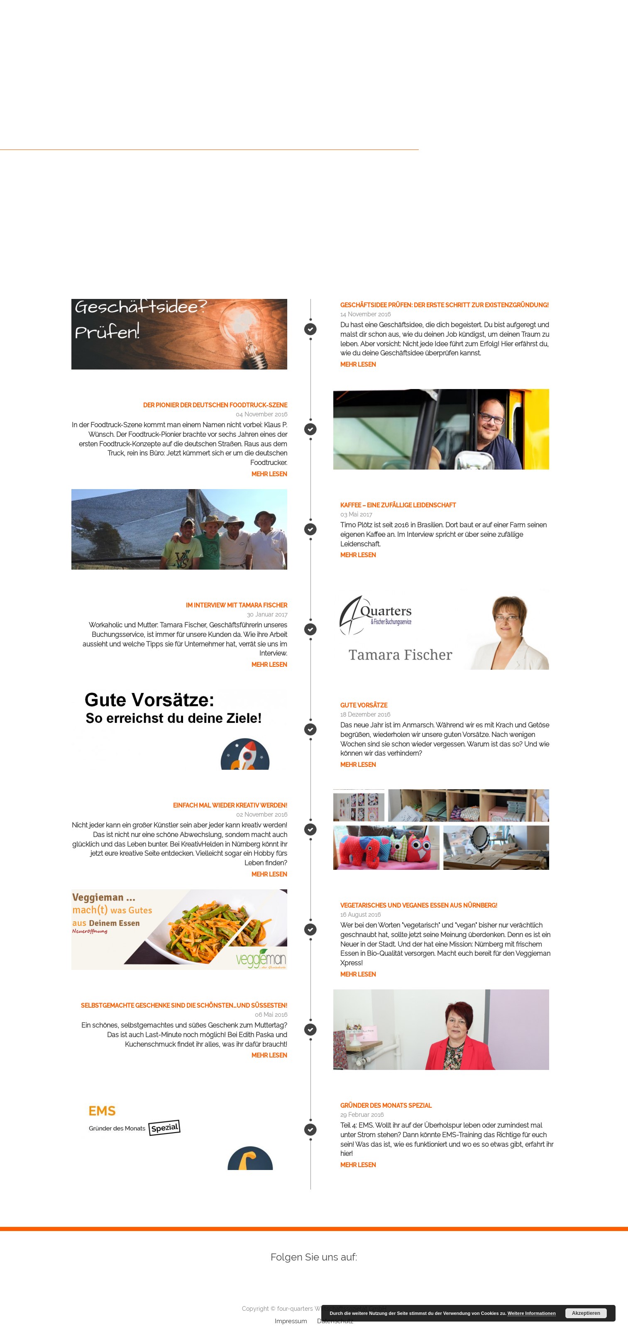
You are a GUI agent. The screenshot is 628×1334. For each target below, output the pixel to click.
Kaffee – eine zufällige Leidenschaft (398, 505)
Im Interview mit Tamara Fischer (236, 605)
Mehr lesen (358, 364)
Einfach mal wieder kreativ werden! (230, 805)
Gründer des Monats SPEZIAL (386, 1105)
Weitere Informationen (532, 1313)
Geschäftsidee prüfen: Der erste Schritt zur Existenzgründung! (444, 305)
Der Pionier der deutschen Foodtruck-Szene (215, 405)
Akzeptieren (586, 1313)
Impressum (291, 1321)
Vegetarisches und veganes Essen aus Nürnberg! (418, 905)
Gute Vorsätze (363, 705)
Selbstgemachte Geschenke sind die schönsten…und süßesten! (184, 1005)
